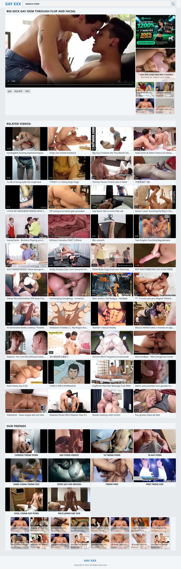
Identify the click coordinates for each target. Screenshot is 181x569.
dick (27, 91)
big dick (18, 91)
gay (9, 91)
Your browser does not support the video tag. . (70, 50)
